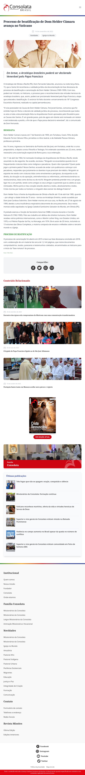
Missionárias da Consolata (14, 615)
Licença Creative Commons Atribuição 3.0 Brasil (36, 771)
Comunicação (9, 695)
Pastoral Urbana (10, 664)
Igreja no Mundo (48, 35)
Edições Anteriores (11, 734)
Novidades (34, 35)
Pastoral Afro (9, 655)
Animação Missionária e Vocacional (18, 624)
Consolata (8, 593)
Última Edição (9, 730)
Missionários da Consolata (14, 610)
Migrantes (8, 672)
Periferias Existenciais (12, 668)
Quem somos (9, 579)
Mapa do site (50, 767)
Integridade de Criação (13, 686)
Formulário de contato (13, 708)
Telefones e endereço (12, 712)
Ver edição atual (42, 437)
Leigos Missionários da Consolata (17, 619)
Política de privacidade (38, 767)
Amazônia (8, 650)
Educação (8, 677)
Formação (8, 690)
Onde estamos (10, 597)
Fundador (8, 588)
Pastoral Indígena (11, 659)
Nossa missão (9, 584)
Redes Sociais (9, 717)
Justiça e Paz (9, 681)
